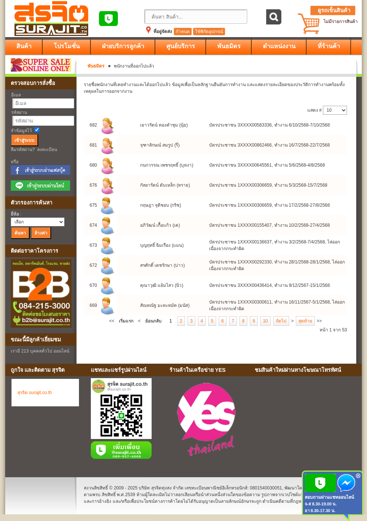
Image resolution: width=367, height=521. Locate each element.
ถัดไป (281, 321)
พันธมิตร (95, 66)
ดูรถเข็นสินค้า (334, 10)
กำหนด (183, 31)
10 (265, 321)
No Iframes (305, 420)
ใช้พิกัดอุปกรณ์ (209, 31)
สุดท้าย (305, 321)
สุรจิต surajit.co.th (34, 392)
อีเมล (16, 95)
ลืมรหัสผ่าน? (23, 149)
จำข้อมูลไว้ (21, 130)
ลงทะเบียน (47, 149)
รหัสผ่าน (19, 112)
